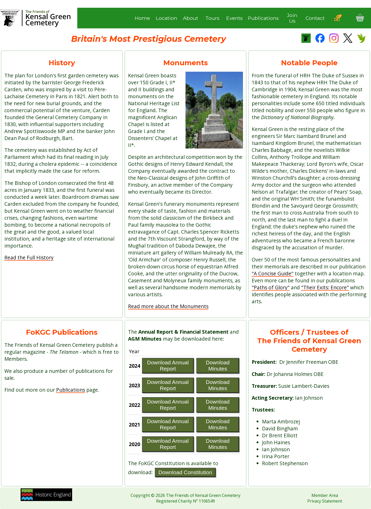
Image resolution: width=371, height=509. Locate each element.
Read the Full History (29, 257)
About (190, 18)
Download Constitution (185, 472)
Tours (212, 18)
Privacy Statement (324, 501)
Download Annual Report (168, 365)
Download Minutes (218, 365)
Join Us (292, 18)
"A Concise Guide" (272, 273)
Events (234, 18)
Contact (315, 18)
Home (142, 18)
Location (166, 18)
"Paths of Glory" (271, 287)
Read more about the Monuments (168, 306)
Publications (263, 18)
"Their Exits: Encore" (325, 287)
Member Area (324, 495)
